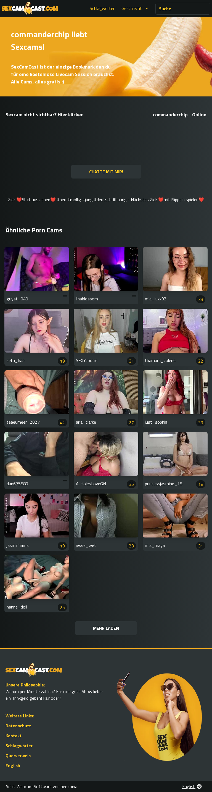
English (13, 765)
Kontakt (14, 735)
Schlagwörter (102, 8)
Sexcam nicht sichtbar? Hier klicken (45, 114)
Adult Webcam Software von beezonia (41, 786)
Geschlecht (135, 8)
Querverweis (18, 755)
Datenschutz (18, 725)
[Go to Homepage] (30, 8)
